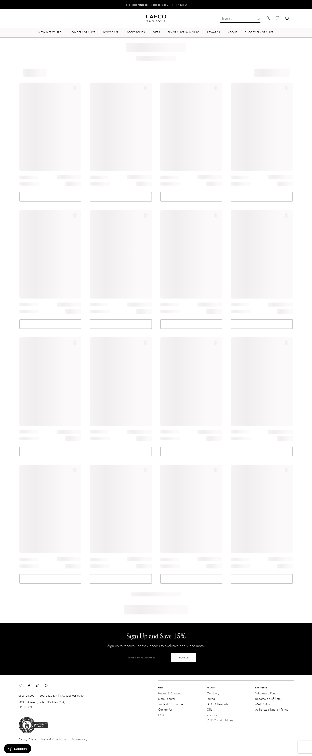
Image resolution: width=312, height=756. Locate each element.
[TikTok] (38, 685)
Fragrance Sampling (183, 32)
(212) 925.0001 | (28, 695)
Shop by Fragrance (259, 32)
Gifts (156, 32)
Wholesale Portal (266, 693)
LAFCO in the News (220, 720)
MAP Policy (262, 704)
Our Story (213, 693)
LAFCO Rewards (217, 704)
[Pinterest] (46, 685)
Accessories (136, 32)
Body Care (111, 32)
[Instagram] (20, 685)
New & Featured (50, 32)
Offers (211, 709)
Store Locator (166, 699)
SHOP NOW (179, 5)
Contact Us (165, 709)
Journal (211, 699)
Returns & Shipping (170, 693)
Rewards (213, 32)
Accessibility (79, 739)
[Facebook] (29, 685)
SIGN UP (183, 657)
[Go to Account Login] (268, 18)
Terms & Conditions (53, 739)
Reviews (212, 715)
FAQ (161, 715)
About (232, 32)
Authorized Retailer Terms (271, 709)
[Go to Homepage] (156, 19)
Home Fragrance (83, 32)
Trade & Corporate (170, 704)
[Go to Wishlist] (277, 18)
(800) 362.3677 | (49, 695)
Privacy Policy (27, 739)
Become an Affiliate (268, 699)
